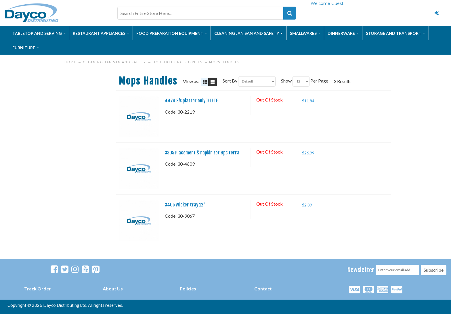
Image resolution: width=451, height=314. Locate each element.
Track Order (37, 288)
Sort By (230, 80)
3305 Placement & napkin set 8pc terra (202, 153)
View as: (191, 81)
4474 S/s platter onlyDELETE (191, 101)
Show (286, 80)
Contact (263, 288)
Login (436, 13)
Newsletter (360, 270)
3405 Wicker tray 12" (185, 205)
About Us (113, 288)
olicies (189, 288)
